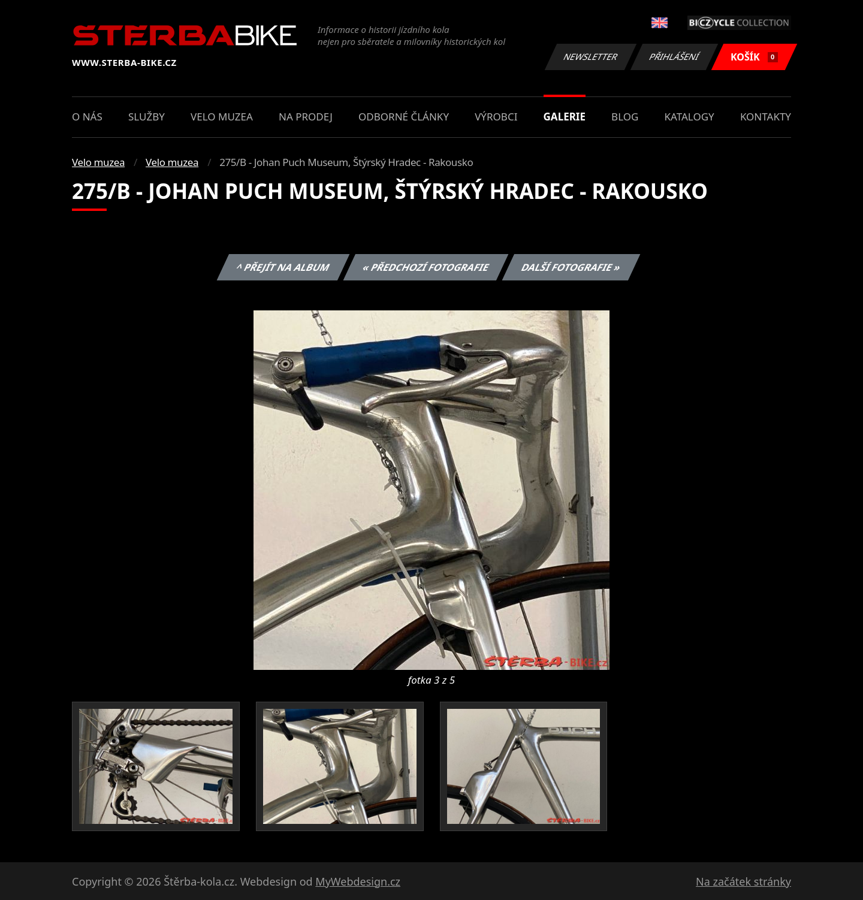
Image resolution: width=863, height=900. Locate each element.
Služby (146, 116)
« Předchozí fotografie (425, 267)
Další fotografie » (571, 267)
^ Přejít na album (283, 267)
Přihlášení (674, 56)
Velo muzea (222, 116)
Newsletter (590, 56)
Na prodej (306, 116)
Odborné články (403, 116)
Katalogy (689, 116)
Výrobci (496, 116)
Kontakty (765, 116)
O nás (87, 116)
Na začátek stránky (743, 881)
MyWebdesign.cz (357, 881)
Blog (624, 116)
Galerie (565, 116)
